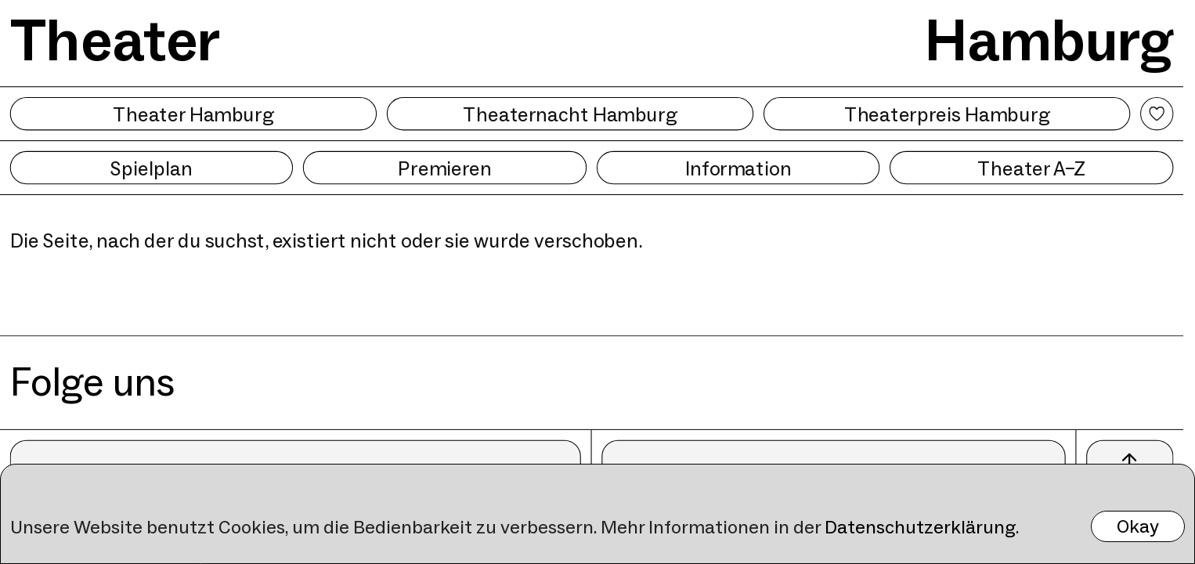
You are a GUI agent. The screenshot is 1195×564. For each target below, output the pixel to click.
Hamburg (1049, 40)
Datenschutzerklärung (920, 526)
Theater (115, 40)
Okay (1138, 526)
